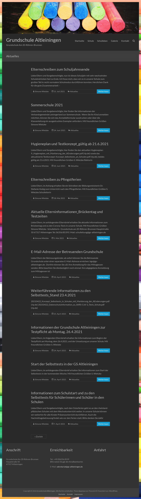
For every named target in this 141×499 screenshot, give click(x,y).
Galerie (114, 40)
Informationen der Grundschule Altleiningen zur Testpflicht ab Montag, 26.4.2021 (68, 329)
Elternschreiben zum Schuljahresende (60, 69)
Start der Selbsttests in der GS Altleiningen (64, 364)
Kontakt (125, 40)
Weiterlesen (103, 91)
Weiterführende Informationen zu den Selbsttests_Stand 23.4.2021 (60, 292)
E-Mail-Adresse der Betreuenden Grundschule (67, 251)
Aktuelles (74, 91)
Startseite (79, 40)
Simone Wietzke (42, 91)
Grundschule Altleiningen (33, 40)
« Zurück (39, 436)
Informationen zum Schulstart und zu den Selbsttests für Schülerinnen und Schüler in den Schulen (67, 397)
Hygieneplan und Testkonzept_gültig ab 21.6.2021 (70, 144)
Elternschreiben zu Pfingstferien (56, 179)
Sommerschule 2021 (47, 105)
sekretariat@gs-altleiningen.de (70, 466)
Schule (91, 40)
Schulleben (102, 40)
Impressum (78, 494)
